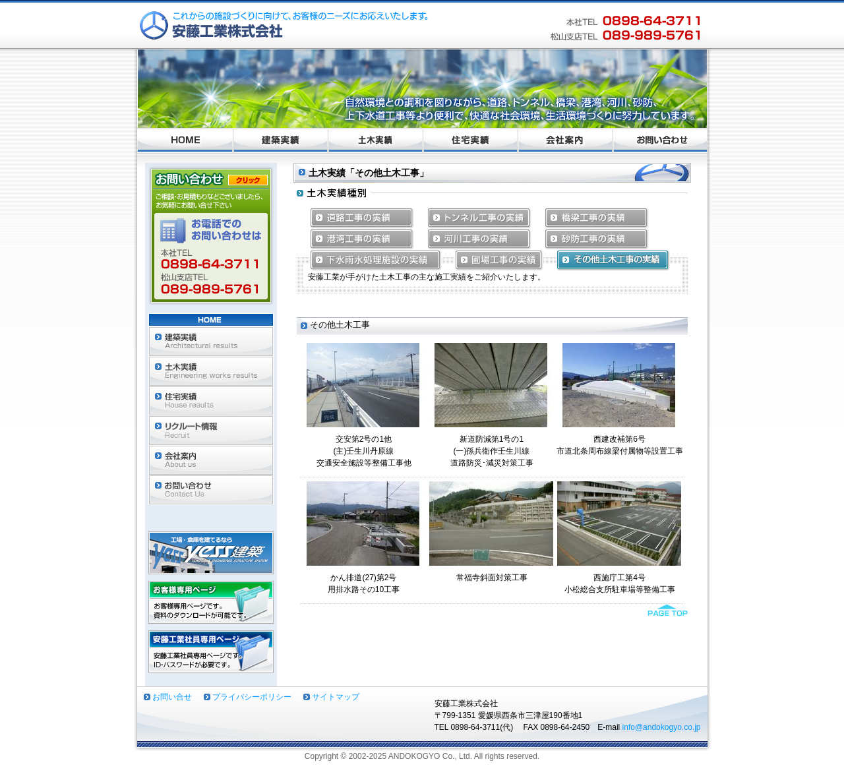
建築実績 (280, 141)
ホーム (185, 141)
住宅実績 (470, 141)
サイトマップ (335, 697)
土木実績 (375, 141)
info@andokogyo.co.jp (661, 727)
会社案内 (565, 141)
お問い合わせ (660, 141)
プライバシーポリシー (251, 697)
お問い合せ (172, 697)
